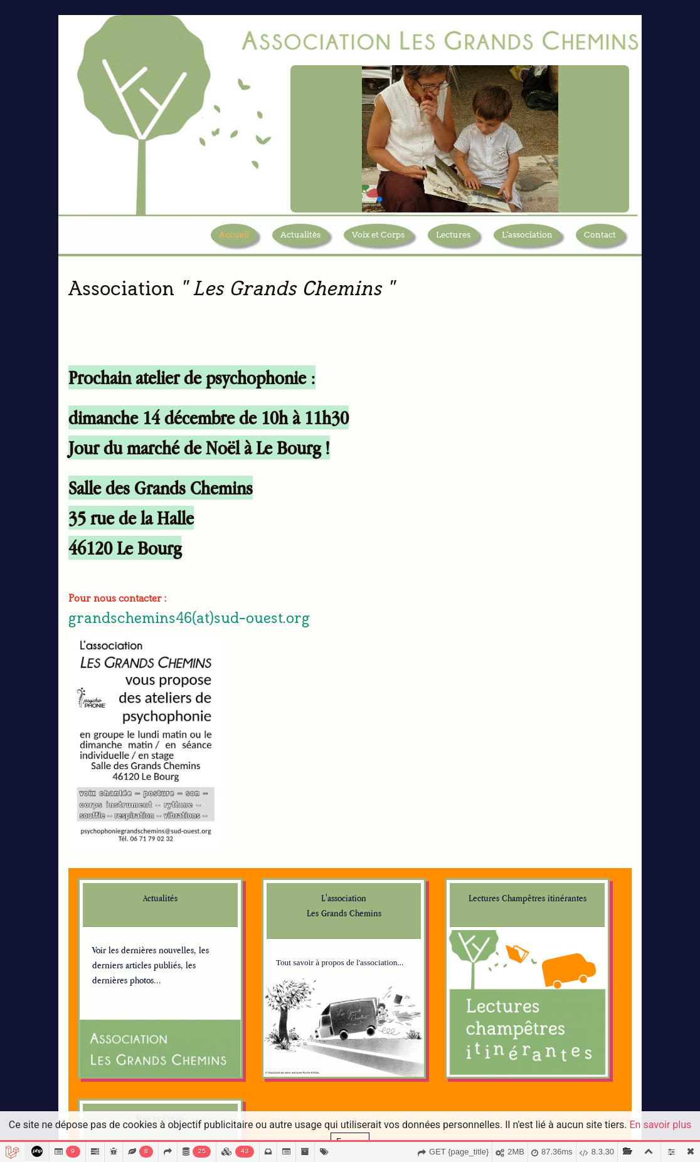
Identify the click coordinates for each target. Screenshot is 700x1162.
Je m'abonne (537, 1003)
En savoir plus (661, 1125)
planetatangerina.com (425, 1044)
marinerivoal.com (126, 962)
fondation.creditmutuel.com (291, 1067)
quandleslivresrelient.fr (283, 1013)
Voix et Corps (378, 244)
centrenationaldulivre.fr (284, 894)
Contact (600, 244)
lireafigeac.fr (408, 1001)
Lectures (453, 244)
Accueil (234, 244)
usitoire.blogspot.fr (127, 1039)
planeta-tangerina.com (426, 1055)
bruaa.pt (399, 1066)
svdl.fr (395, 958)
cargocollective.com (130, 1027)
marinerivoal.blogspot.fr (138, 973)
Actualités (300, 244)
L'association (527, 244)
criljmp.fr (257, 971)
